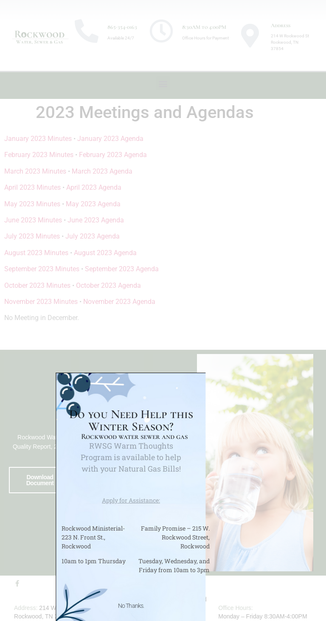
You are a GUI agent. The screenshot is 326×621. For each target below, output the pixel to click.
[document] (163, 310)
